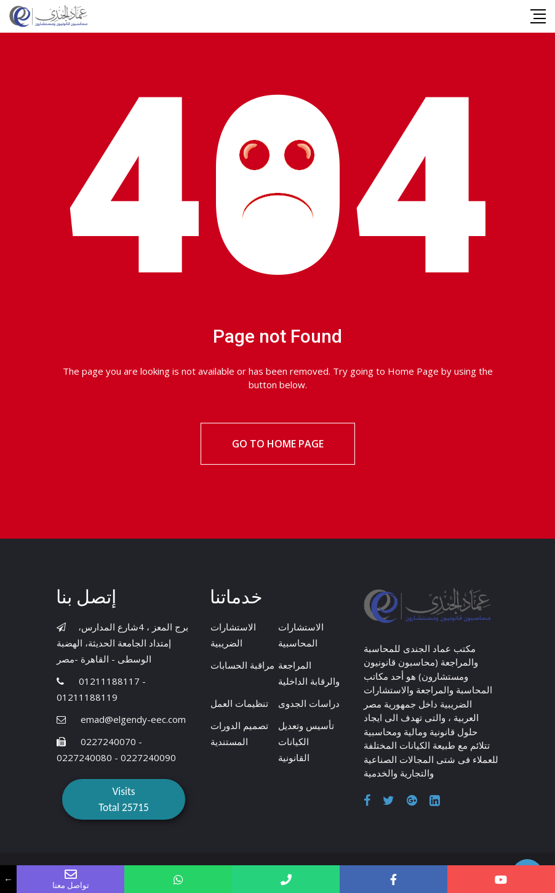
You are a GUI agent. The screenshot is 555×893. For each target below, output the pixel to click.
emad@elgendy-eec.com (133, 719)
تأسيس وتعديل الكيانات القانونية (306, 741)
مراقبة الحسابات (242, 665)
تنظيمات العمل (239, 703)
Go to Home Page (278, 444)
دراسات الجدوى (309, 703)
